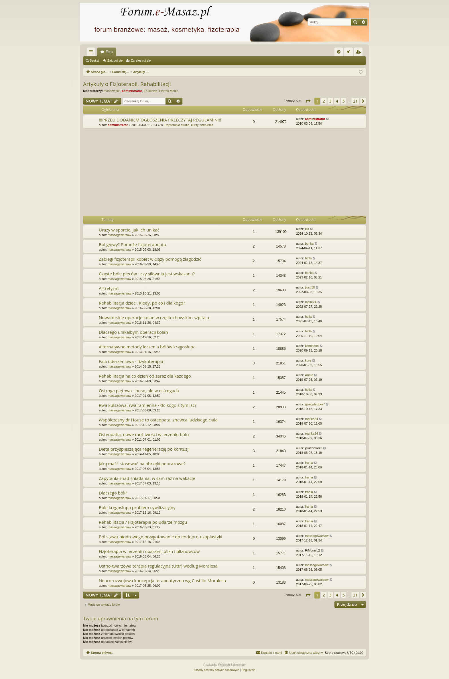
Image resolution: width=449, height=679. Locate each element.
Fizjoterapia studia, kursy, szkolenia (188, 125)
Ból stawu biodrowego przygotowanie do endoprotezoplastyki (160, 536)
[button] (308, 101)
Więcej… (92, 53)
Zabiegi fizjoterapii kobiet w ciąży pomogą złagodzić (150, 259)
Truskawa (150, 91)
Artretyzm (109, 288)
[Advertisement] (255, 173)
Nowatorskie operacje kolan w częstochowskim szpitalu (154, 317)
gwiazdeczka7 (315, 404)
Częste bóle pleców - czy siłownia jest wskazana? (147, 273)
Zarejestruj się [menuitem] (359, 53)
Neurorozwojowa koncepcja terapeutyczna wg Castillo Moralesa (162, 580)
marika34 (311, 419)
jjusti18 (310, 287)
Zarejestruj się (141, 60)
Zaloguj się (115, 60)
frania (309, 462)
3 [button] (330, 101)
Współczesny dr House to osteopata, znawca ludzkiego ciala (158, 420)
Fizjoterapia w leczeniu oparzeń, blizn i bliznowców (149, 551)
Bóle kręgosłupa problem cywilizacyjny (137, 507)
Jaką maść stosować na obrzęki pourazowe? (142, 463)
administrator (132, 91)
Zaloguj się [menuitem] (350, 53)
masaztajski (112, 91)
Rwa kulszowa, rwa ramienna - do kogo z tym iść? (147, 405)
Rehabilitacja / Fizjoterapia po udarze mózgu (143, 522)
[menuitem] (338, 52)
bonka (309, 243)
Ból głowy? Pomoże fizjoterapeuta (132, 244)
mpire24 (310, 302)
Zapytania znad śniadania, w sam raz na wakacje (147, 478)
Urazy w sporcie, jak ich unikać (129, 230)
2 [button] (324, 101)
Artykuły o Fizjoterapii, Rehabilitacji (127, 84)
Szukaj (94, 60)
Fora (109, 52)
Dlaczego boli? (113, 493)
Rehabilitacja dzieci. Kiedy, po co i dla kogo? (142, 303)
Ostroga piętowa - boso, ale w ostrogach (139, 390)
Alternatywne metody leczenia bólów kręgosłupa (147, 347)
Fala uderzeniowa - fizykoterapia (131, 361)
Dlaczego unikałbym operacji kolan (133, 332)
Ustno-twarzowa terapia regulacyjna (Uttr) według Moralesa (158, 566)
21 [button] (355, 101)
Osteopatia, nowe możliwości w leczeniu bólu (144, 434)
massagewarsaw (119, 235)
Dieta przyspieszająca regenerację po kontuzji (144, 449)
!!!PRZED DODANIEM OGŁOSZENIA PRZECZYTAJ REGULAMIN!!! (160, 120)
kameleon (312, 346)
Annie (309, 375)
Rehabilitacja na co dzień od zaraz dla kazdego (145, 376)
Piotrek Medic (168, 91)
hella (308, 258)
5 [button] (343, 101)
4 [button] (337, 101)
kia (307, 229)
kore (308, 360)
